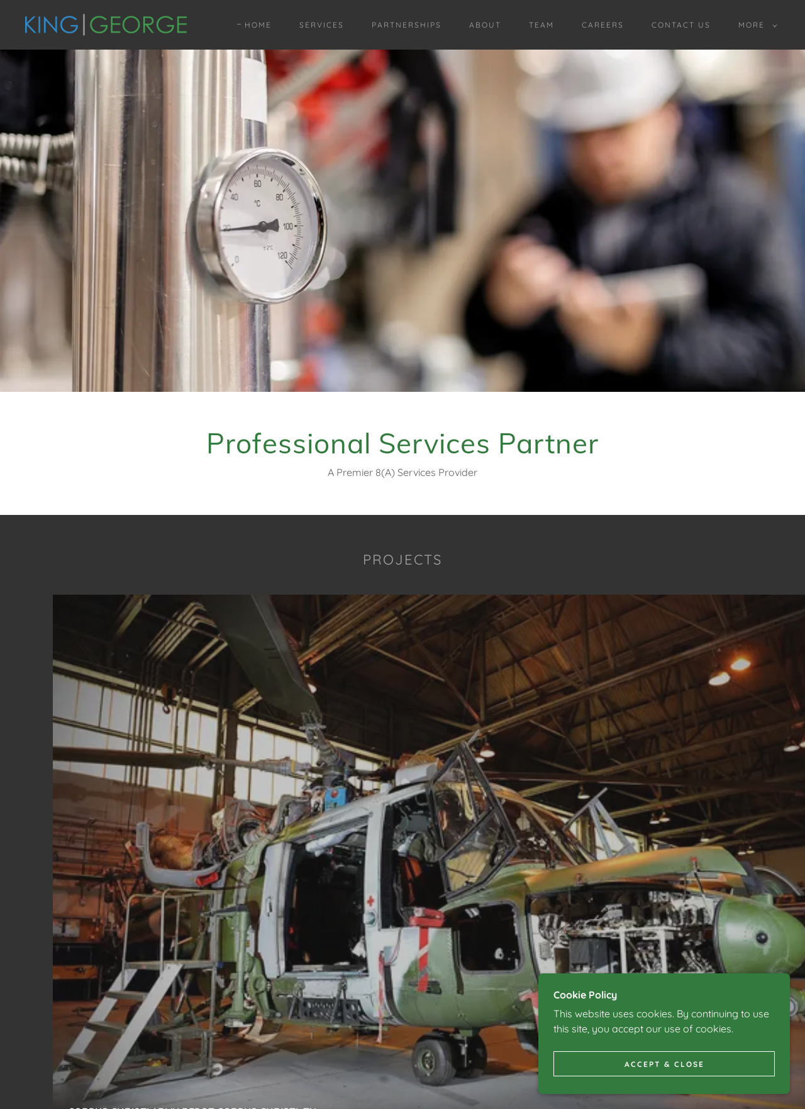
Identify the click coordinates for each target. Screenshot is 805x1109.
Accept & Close (664, 1064)
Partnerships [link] (406, 25)
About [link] (485, 25)
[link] (106, 24)
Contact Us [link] (681, 25)
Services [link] (321, 25)
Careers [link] (603, 25)
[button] (755, 25)
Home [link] (258, 25)
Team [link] (541, 25)
